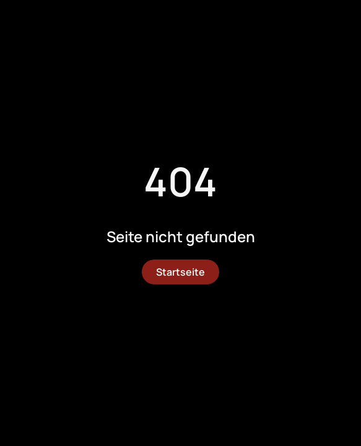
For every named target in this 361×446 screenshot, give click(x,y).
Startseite (180, 272)
